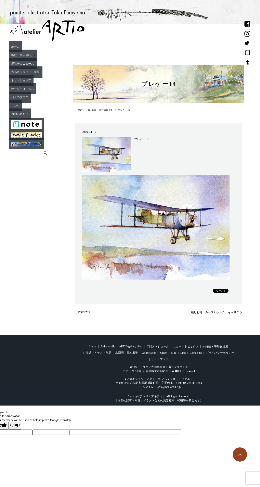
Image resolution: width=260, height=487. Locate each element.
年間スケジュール (157, 346)
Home (92, 346)
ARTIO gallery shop (130, 346)
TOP (80, 110)
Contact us (196, 352)
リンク (26, 105)
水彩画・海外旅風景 (100, 110)
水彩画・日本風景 (126, 352)
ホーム (26, 46)
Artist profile (107, 346)
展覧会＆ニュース (35, 63)
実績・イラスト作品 (98, 352)
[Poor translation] (14, 426)
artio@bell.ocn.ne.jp (169, 386)
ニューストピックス (186, 346)
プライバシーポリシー (220, 352)
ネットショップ (33, 80)
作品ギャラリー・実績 (39, 72)
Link (183, 352)
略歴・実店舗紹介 (35, 55)
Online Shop (149, 352)
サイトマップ (159, 359)
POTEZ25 (84, 312)
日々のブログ (31, 97)
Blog (173, 352)
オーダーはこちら (35, 89)
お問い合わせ (31, 114)
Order (163, 352)
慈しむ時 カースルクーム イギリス (215, 312)
